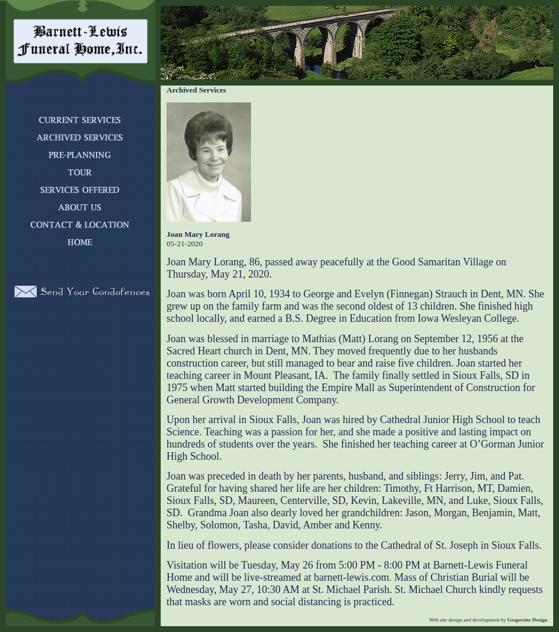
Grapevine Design (526, 620)
